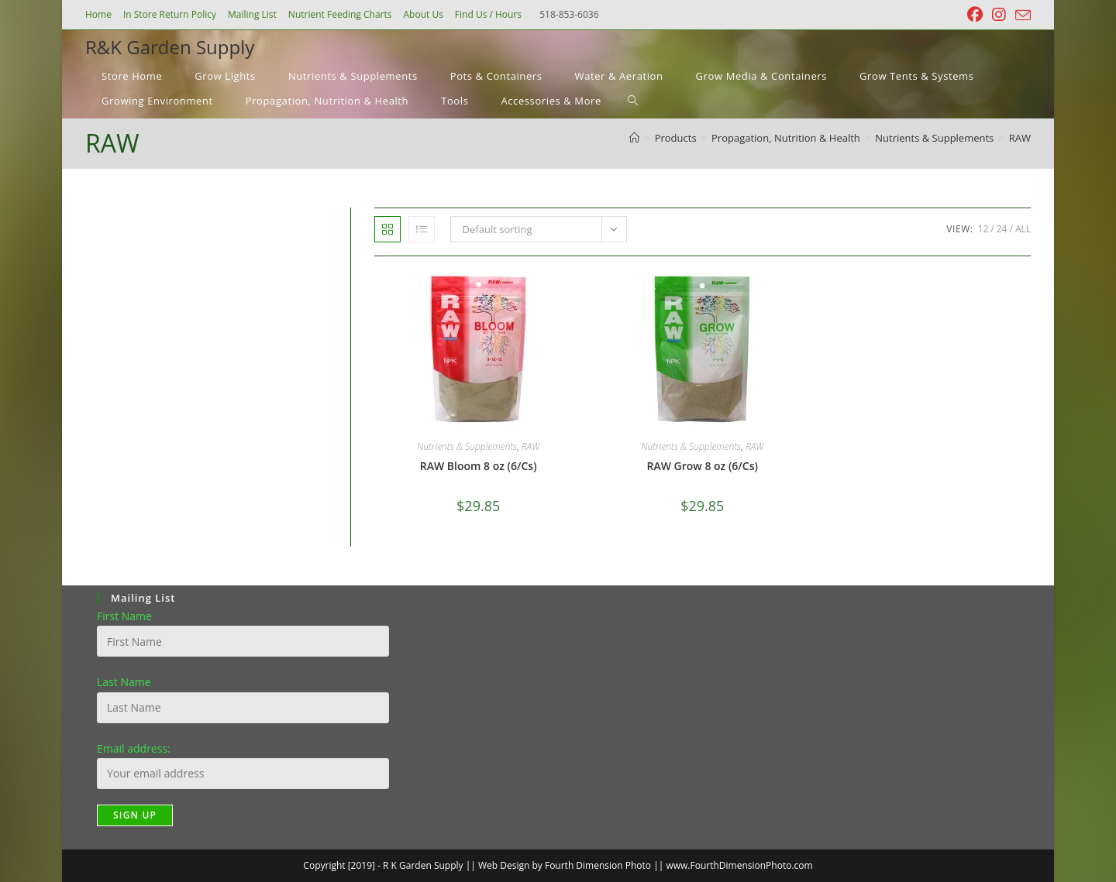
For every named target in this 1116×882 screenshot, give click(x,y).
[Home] (634, 138)
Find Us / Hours (488, 14)
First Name (124, 616)
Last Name (124, 681)
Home (98, 14)
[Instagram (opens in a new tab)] (999, 14)
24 (1002, 228)
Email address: (133, 748)
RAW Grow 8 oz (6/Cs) (702, 465)
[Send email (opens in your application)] (1021, 15)
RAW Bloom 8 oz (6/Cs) (478, 465)
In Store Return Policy (169, 14)
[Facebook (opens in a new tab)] (975, 14)
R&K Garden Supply (169, 47)
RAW (1020, 138)
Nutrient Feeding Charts (340, 14)
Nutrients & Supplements (467, 446)
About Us (423, 14)
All (1023, 228)
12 (983, 228)
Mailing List (252, 14)
